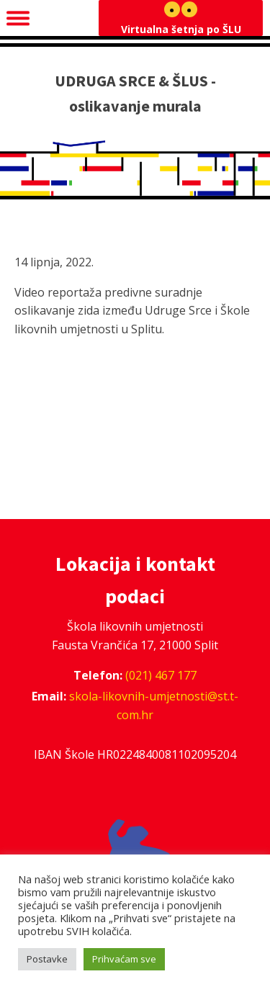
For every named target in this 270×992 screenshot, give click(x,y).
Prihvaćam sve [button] (124, 958)
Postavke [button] (47, 958)
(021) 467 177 (161, 675)
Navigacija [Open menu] (50, 17)
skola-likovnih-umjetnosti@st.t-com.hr (153, 705)
